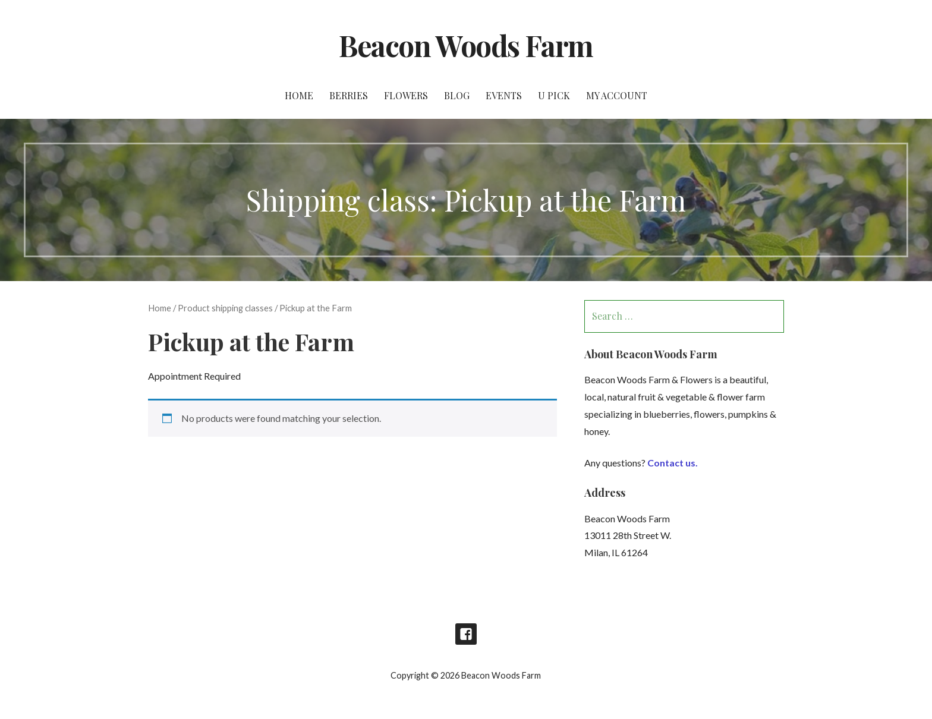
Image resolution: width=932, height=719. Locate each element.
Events (504, 95)
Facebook (466, 634)
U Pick (554, 95)
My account (616, 95)
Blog (457, 95)
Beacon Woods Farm (466, 45)
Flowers (406, 95)
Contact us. (672, 462)
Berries (348, 95)
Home (299, 95)
